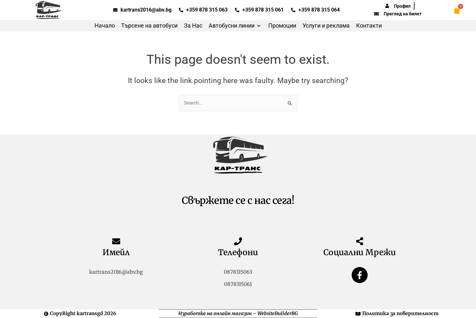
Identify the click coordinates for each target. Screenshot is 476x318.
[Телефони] (238, 241)
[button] (235, 25)
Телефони (238, 252)
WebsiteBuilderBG (277, 313)
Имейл (116, 252)
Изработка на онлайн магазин (215, 313)
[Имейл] (116, 241)
